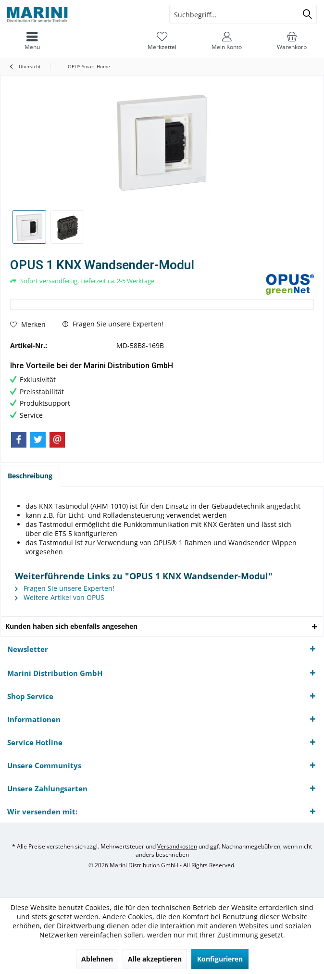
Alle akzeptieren (155, 958)
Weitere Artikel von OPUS (59, 597)
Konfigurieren (220, 958)
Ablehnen (97, 958)
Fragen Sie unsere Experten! (112, 323)
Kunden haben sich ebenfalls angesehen (71, 626)
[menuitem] (32, 41)
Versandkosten (177, 846)
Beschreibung (30, 475)
